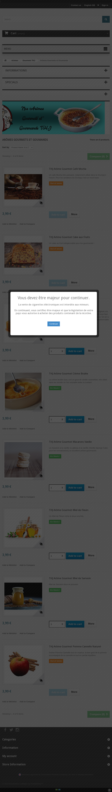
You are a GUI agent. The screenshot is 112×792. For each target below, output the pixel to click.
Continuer (56, 406)
